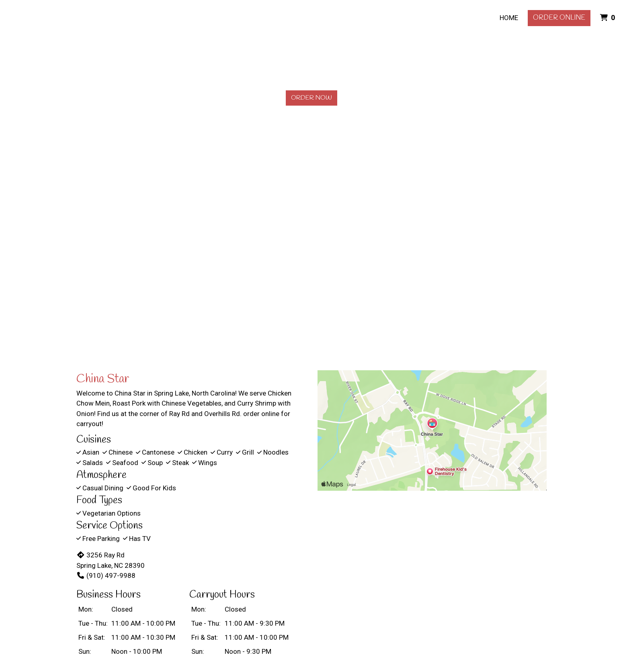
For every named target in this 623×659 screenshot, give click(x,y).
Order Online (559, 17)
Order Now (311, 98)
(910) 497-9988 (105, 575)
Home (509, 18)
